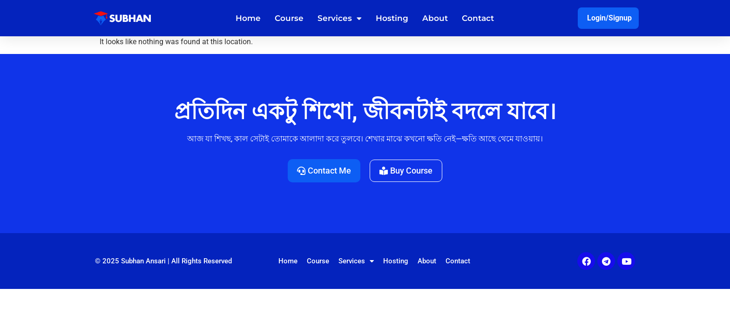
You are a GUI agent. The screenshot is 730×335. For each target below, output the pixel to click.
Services (340, 18)
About (435, 18)
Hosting (392, 18)
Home (248, 18)
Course (289, 18)
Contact (478, 18)
